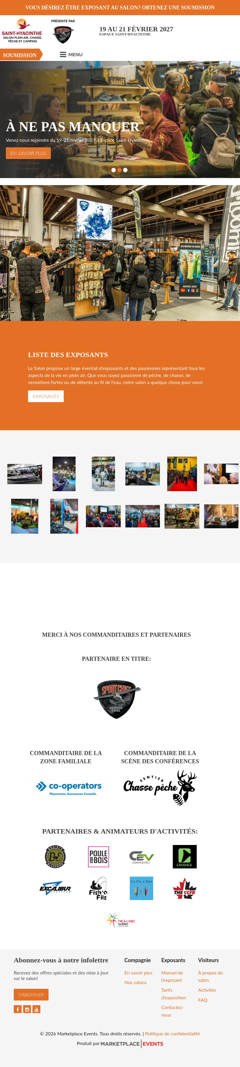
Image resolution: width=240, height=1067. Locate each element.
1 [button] (113, 170)
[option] (120, 119)
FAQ (202, 1000)
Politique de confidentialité (172, 1033)
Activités (207, 990)
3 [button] (125, 170)
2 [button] (119, 170)
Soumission (20, 55)
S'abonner (31, 994)
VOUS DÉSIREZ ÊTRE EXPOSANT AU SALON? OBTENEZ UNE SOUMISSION (120, 8)
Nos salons (136, 982)
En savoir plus (28, 153)
